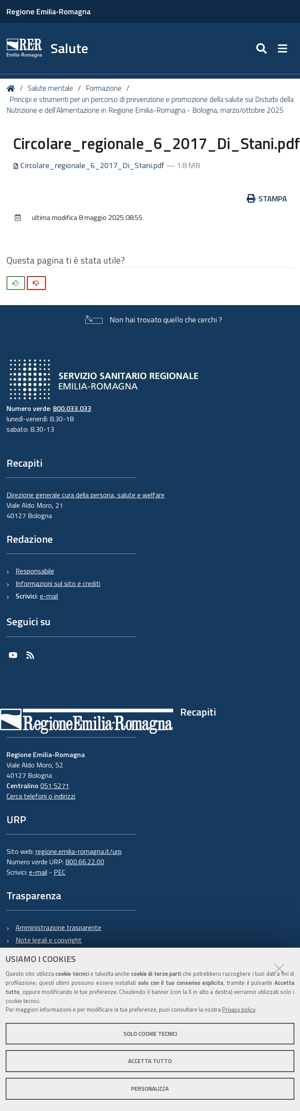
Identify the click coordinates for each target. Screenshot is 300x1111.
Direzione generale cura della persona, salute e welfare (85, 495)
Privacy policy (238, 1009)
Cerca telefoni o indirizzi (40, 796)
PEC (59, 872)
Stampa (267, 198)
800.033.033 (72, 408)
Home (12, 88)
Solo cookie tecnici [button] (150, 1033)
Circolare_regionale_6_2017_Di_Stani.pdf (89, 165)
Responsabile (35, 571)
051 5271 (54, 785)
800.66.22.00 (84, 861)
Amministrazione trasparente (58, 927)
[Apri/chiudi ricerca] (262, 48)
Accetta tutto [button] (150, 1061)
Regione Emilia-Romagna (48, 11)
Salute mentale (50, 88)
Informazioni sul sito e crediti (58, 583)
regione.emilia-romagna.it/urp (78, 851)
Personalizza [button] (150, 1088)
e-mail (49, 596)
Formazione (104, 88)
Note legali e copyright (49, 940)
